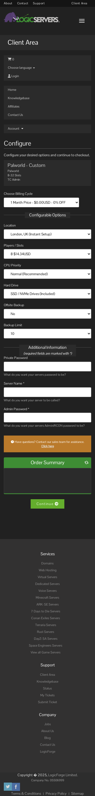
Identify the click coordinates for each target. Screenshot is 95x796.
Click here (47, 446)
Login (13, 76)
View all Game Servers (46, 652)
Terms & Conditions (26, 793)
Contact (22, 3)
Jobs (47, 724)
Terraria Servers (45, 625)
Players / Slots (14, 245)
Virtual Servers (47, 577)
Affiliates (14, 107)
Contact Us (15, 115)
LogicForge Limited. (63, 775)
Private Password (16, 358)
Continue (47, 503)
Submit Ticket (47, 702)
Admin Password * (16, 409)
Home (12, 90)
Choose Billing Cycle (18, 194)
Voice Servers (48, 591)
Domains (47, 563)
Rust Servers (45, 632)
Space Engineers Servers (45, 646)
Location (10, 225)
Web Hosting (47, 570)
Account (15, 129)
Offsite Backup (14, 305)
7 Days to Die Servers (45, 611)
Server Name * (14, 383)
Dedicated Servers (47, 584)
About (8, 3)
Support (39, 3)
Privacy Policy (56, 793)
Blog (47, 738)
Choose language (21, 68)
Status (47, 688)
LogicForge (47, 752)
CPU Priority (12, 265)
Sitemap (77, 793)
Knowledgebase (18, 98)
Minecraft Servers (47, 598)
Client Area (79, 3)
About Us (47, 731)
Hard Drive (11, 285)
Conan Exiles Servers (45, 618)
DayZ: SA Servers (46, 639)
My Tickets (47, 695)
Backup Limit (13, 325)
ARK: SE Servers (47, 604)
